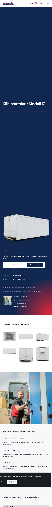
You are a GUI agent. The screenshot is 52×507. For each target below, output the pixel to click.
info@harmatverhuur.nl (21, 306)
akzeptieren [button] (12, 482)
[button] (42, 3)
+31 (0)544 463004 (20, 303)
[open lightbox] (9, 336)
